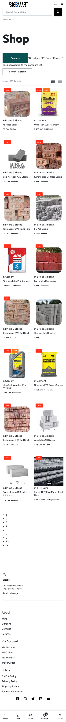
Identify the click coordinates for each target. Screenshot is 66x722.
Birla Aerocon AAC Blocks (15, 176)
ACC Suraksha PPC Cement (16, 280)
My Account (8, 647)
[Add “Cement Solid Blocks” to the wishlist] (49, 323)
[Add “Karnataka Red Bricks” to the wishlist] (49, 271)
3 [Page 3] (6, 522)
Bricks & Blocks (13, 120)
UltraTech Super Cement (46, 124)
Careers (6, 623)
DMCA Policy (9, 676)
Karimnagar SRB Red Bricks (48, 176)
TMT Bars (42, 487)
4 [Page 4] (6, 526)
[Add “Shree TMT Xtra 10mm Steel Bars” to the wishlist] (49, 482)
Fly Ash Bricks (41, 228)
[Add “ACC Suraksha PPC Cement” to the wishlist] (17, 271)
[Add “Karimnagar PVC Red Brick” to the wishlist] (17, 323)
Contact (6, 628)
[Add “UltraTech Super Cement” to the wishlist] (49, 115)
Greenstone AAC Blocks (14, 492)
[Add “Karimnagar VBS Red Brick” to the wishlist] (17, 430)
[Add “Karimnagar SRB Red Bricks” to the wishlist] (49, 167)
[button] (10, 115)
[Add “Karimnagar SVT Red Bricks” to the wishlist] (17, 219)
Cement (41, 120)
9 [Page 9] (6, 537)
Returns (6, 633)
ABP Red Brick (10, 124)
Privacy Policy (10, 681)
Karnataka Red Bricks (45, 280)
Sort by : (17, 71)
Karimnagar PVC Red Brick (16, 333)
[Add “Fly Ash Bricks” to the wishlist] (49, 219)
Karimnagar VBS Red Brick (16, 440)
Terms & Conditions (13, 691)
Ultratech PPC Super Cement (48, 385)
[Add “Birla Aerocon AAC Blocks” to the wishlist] (17, 167)
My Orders (8, 652)
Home (5, 19)
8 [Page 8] (6, 533)
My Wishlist (8, 657)
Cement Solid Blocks (44, 333)
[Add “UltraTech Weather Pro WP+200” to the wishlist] (17, 375)
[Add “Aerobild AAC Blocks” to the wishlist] (49, 430)
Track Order (8, 662)
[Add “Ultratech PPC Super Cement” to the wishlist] (49, 375)
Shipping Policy (10, 686)
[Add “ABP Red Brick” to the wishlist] (17, 115)
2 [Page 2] (6, 518)
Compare (15, 58)
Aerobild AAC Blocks (44, 440)
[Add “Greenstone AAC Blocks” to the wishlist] (17, 482)
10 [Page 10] (7, 541)
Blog (4, 618)
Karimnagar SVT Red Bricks (16, 228)
